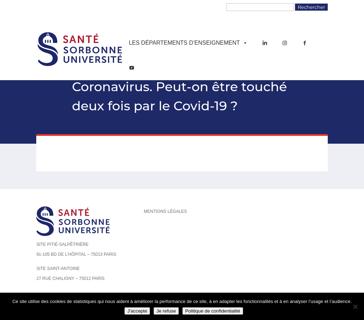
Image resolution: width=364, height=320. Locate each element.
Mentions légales (165, 211)
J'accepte (137, 311)
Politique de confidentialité (212, 311)
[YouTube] (131, 67)
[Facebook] (305, 43)
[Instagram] (285, 43)
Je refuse (166, 311)
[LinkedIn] (265, 43)
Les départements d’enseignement (188, 43)
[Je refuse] (355, 306)
